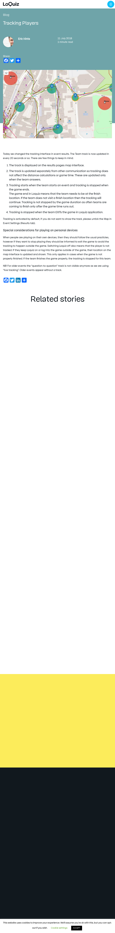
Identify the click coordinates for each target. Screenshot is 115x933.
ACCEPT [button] (76, 928)
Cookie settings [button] (59, 928)
